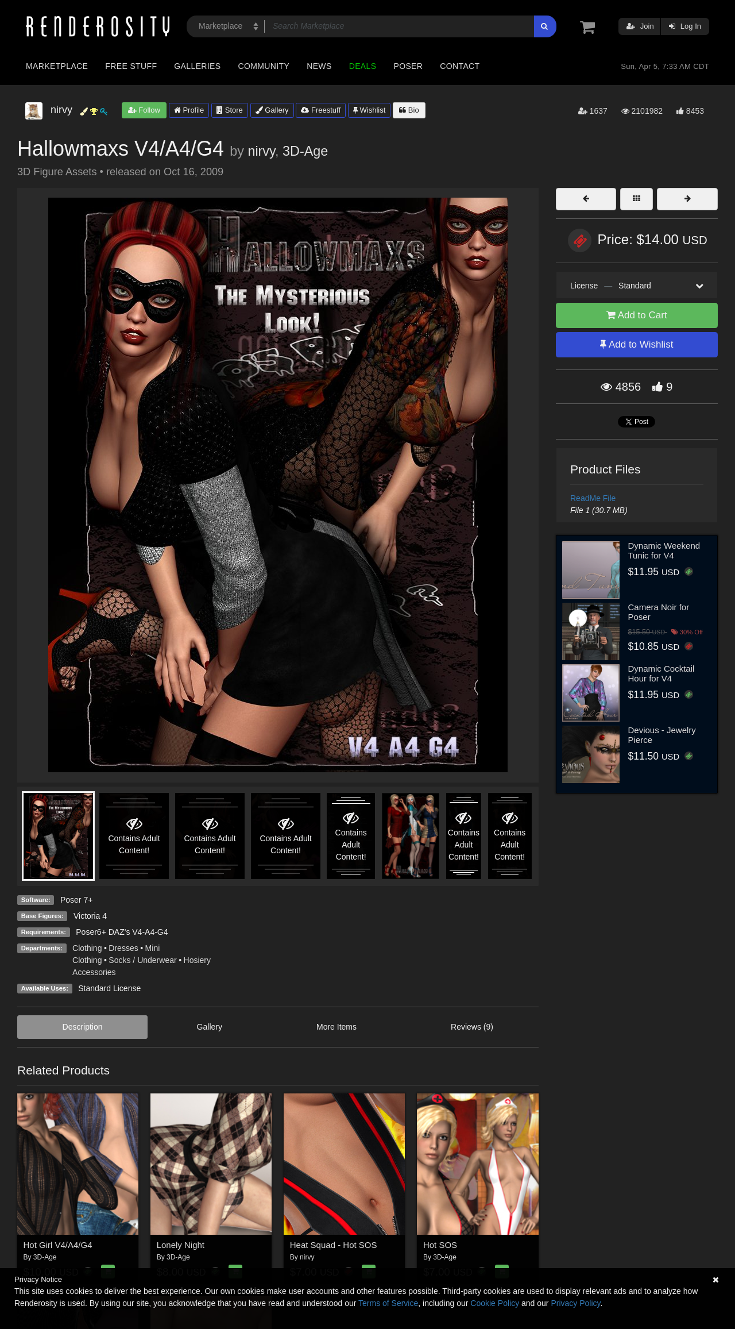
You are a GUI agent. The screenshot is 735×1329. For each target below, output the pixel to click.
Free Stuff (131, 66)
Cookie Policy (494, 1303)
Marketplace (57, 66)
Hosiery (197, 960)
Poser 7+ (76, 899)
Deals (363, 66)
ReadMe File (593, 498)
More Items (336, 1026)
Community (264, 66)
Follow (144, 110)
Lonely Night (180, 1245)
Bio (409, 110)
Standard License (109, 988)
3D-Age (305, 151)
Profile (189, 110)
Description (83, 1026)
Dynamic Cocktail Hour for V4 (661, 673)
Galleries (197, 66)
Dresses (123, 948)
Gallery (272, 110)
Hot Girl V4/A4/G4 (58, 1245)
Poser (408, 66)
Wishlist (369, 110)
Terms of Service (388, 1303)
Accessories (93, 972)
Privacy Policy (575, 1303)
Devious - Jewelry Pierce (662, 735)
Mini (152, 948)
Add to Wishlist (636, 344)
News (319, 66)
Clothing (87, 948)
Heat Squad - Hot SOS (333, 1245)
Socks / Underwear (142, 960)
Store (229, 110)
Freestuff (321, 110)
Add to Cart (636, 315)
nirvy (261, 151)
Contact (459, 66)
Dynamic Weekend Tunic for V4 (664, 550)
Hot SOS (440, 1245)
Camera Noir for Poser (659, 612)
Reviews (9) (472, 1026)
